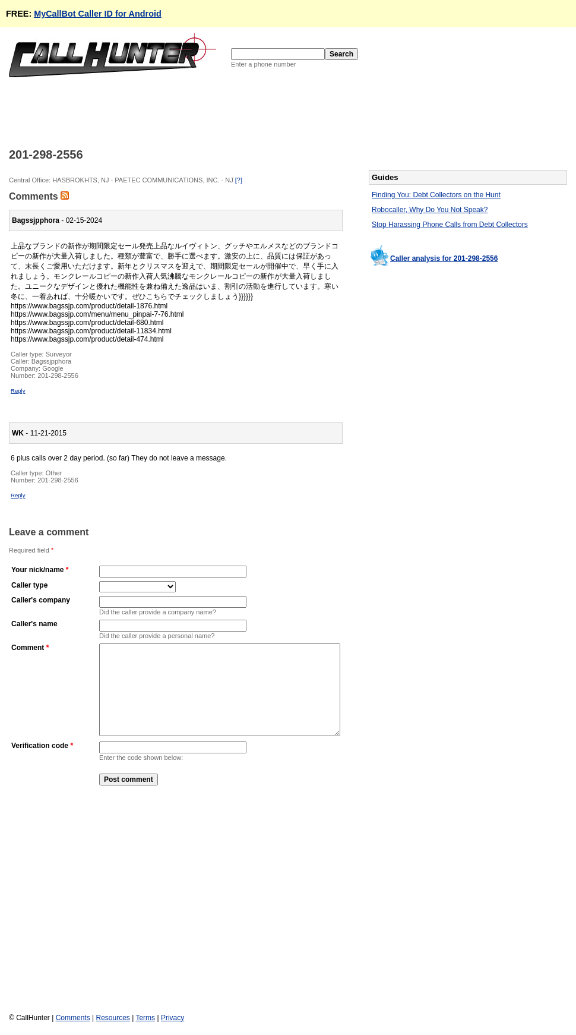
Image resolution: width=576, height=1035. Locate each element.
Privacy (172, 1018)
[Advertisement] (225, 111)
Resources (112, 1018)
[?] (238, 180)
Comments (73, 1018)
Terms (145, 1018)
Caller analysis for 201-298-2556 (444, 258)
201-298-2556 (57, 375)
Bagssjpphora (51, 361)
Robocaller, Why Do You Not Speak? (430, 210)
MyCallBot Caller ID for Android (98, 13)
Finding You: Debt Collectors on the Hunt (436, 195)
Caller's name (34, 624)
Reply (18, 390)
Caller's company (40, 600)
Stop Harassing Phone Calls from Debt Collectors (450, 224)
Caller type (29, 585)
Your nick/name (37, 570)
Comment (27, 647)
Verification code (39, 763)
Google (52, 368)
